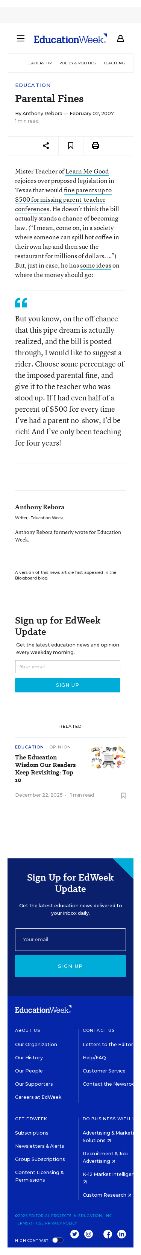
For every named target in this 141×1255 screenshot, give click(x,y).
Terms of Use (29, 1223)
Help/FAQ (94, 1057)
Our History (29, 1057)
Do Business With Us (111, 1118)
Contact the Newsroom (111, 1084)
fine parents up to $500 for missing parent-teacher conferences (63, 199)
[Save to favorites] (71, 146)
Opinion (60, 747)
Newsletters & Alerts (39, 1146)
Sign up (70, 966)
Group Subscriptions (40, 1159)
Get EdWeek (31, 1118)
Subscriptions (32, 1133)
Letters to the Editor (108, 1044)
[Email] (70, 939)
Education (33, 85)
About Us (27, 1030)
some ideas (95, 265)
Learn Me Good (87, 171)
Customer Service (104, 1071)
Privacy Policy (61, 1223)
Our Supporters (34, 1084)
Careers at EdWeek (38, 1097)
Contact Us (99, 1030)
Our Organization (36, 1044)
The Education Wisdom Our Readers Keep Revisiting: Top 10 (45, 769)
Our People (29, 1071)
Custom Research (107, 1195)
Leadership (39, 63)
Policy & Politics (77, 63)
